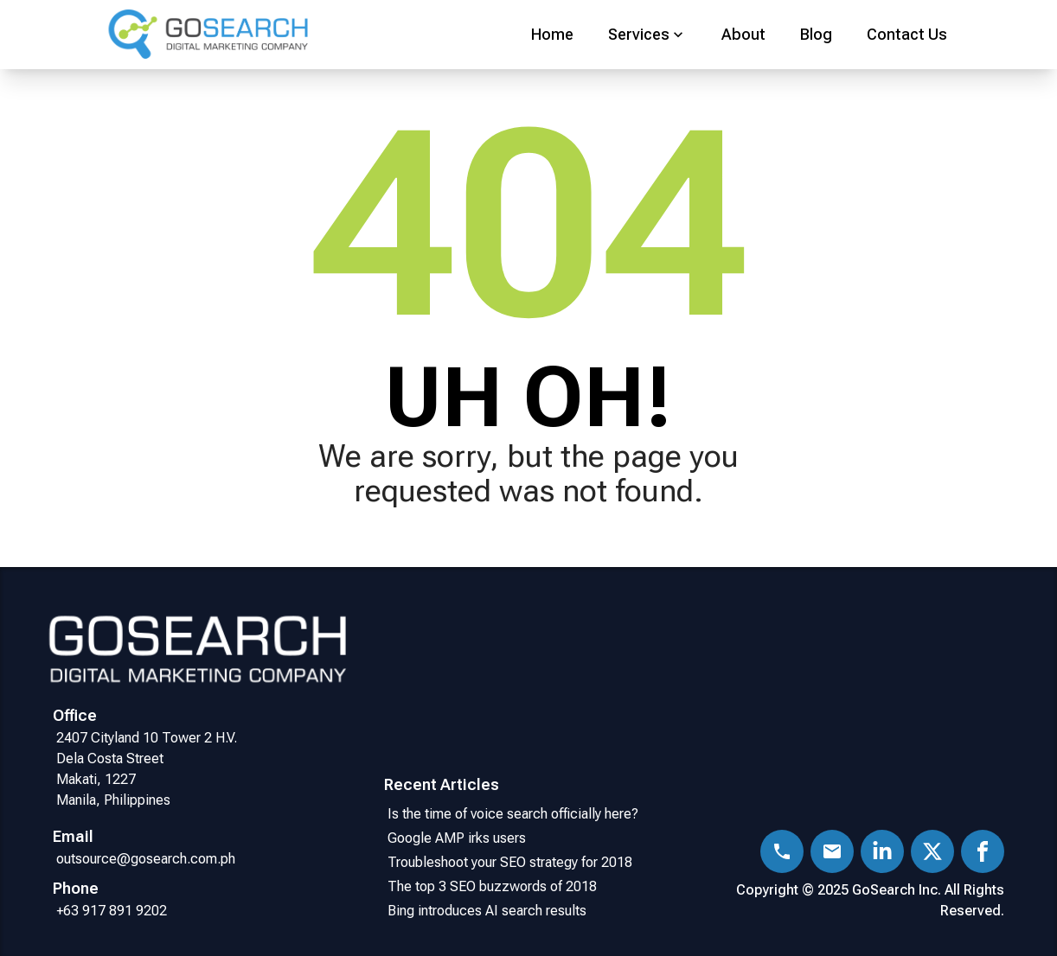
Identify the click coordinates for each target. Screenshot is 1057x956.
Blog (816, 34)
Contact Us (907, 34)
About (743, 34)
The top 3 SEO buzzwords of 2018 (492, 886)
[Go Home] (242, 35)
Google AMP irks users (460, 838)
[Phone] (782, 851)
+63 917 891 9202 (111, 910)
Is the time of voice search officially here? (513, 814)
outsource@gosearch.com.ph (145, 859)
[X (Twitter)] (932, 851)
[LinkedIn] (882, 851)
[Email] (832, 851)
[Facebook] (982, 851)
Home (552, 34)
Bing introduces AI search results (487, 910)
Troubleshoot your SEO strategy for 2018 (513, 862)
